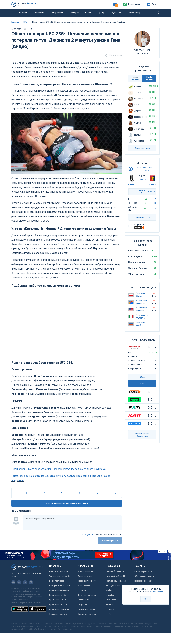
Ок (145, 599)
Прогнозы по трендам (59, 590)
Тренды (101, 13)
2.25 (154, 209)
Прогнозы (23, 13)
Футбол (140, 296)
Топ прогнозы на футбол (60, 576)
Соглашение (83, 600)
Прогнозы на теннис (58, 604)
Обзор (142, 377)
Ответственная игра (87, 614)
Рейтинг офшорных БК (116, 581)
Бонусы (88, 13)
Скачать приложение (87, 609)
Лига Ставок (111, 600)
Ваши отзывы (84, 586)
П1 (133, 192)
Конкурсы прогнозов (58, 571)
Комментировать (110, 540)
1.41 (154, 199)
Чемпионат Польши (142, 293)
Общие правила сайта (144, 576)
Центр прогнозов (56, 581)
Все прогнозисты (142, 148)
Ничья (142, 191)
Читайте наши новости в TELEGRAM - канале (66, 503)
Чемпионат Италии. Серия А (142, 315)
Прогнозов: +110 (142, 217)
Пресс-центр (135, 13)
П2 (151, 192)
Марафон (110, 595)
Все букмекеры (113, 586)
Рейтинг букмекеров (115, 571)
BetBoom (110, 604)
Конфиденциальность (87, 595)
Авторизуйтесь (86, 535)
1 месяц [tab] (135, 78)
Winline (109, 590)
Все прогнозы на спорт (59, 586)
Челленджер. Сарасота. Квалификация (142, 308)
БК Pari (109, 614)
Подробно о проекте (143, 581)
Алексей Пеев (142, 49)
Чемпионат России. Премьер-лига (142, 322)
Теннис (140, 303)
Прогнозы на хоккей (58, 600)
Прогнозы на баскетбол (60, 609)
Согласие (82, 590)
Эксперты (74, 13)
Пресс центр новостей (88, 581)
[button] (115, 4)
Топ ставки (39, 13)
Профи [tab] (149, 78)
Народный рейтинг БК (116, 576)
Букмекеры (117, 13)
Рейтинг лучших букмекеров (142, 434)
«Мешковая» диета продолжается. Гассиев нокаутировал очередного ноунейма (58, 468)
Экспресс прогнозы (58, 614)
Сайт (142, 383)
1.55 (154, 203)
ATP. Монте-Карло (142, 300)
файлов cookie (156, 592)
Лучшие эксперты (86, 576)
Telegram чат (83, 604)
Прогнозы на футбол (58, 595)
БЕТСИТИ (110, 609)
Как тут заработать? (143, 571)
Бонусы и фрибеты (86, 571)
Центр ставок (57, 13)
